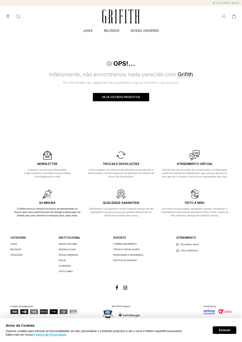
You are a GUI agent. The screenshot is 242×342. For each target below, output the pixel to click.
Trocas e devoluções (126, 249)
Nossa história (68, 244)
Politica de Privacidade (50, 334)
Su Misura (65, 266)
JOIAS (87, 30)
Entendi (224, 330)
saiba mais (71, 215)
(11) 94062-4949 (187, 244)
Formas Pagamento (125, 244)
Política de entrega (125, 260)
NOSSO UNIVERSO (145, 30)
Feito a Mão (66, 271)
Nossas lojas (67, 249)
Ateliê (62, 260)
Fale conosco (187, 250)
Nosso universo (68, 255)
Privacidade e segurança (128, 255)
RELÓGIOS (111, 30)
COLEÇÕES (16, 255)
